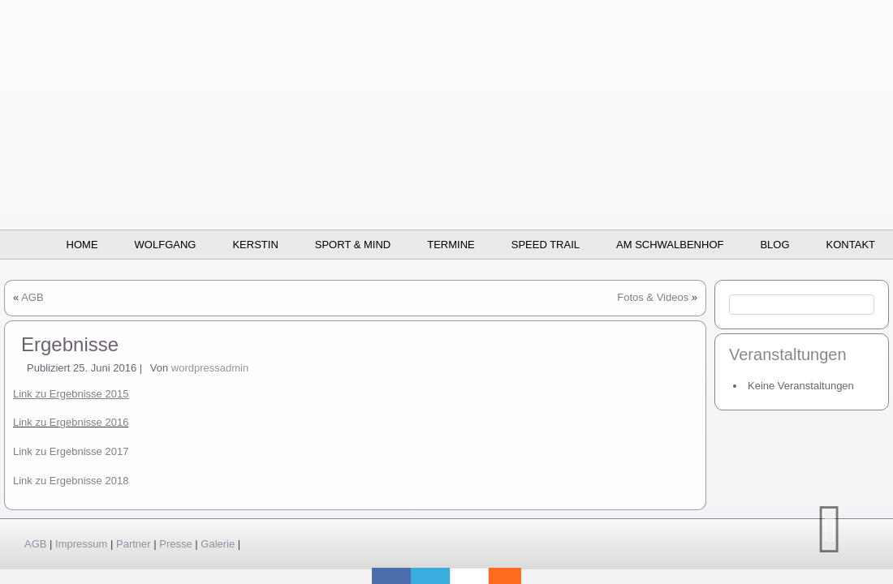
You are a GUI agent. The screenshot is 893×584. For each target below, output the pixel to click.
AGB (32, 297)
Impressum (81, 544)
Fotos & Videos (652, 297)
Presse (175, 544)
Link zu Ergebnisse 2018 (70, 480)
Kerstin (255, 244)
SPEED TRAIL (545, 244)
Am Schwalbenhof (669, 244)
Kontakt (850, 244)
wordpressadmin (209, 368)
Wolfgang (165, 244)
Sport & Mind (352, 244)
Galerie (218, 544)
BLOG (774, 244)
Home (82, 244)
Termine (451, 244)
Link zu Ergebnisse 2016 (70, 422)
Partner (133, 544)
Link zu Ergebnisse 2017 (70, 451)
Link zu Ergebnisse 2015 (70, 394)
